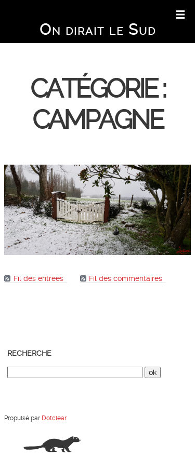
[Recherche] (74, 372)
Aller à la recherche (132, 13)
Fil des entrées (38, 278)
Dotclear (54, 418)
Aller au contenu (60, 13)
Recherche (29, 353)
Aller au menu (95, 13)
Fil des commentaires (125, 278)
